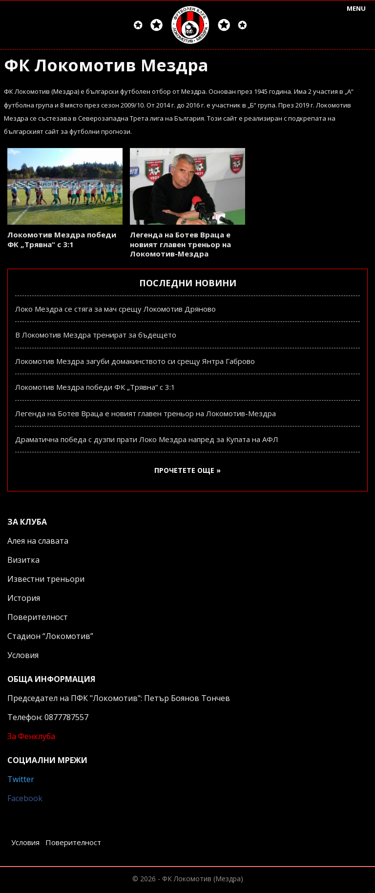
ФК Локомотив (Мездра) (202, 878)
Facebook (24, 798)
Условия (23, 655)
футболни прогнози (99, 131)
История (23, 598)
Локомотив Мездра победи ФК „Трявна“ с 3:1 (61, 239)
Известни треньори (45, 579)
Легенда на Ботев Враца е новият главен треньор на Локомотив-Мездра (180, 244)
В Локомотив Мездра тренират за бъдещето (95, 335)
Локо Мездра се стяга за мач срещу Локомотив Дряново (115, 309)
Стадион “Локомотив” (50, 636)
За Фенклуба (31, 736)
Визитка (23, 559)
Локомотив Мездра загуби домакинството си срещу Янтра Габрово (135, 361)
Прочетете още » (187, 470)
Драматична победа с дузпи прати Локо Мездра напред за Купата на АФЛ (146, 439)
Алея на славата (37, 540)
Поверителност (37, 617)
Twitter (20, 779)
